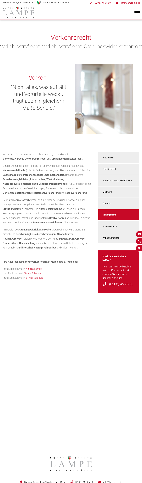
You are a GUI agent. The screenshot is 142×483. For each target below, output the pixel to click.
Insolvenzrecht (110, 226)
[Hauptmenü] (137, 13)
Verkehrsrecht (109, 215)
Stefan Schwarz (32, 273)
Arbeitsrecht (108, 157)
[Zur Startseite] (18, 17)
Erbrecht (107, 203)
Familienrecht (109, 169)
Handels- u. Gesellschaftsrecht (117, 180)
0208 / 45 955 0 (103, 3)
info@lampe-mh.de (130, 3)
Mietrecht (107, 192)
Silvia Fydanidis (34, 277)
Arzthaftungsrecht (111, 237)
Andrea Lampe (34, 268)
